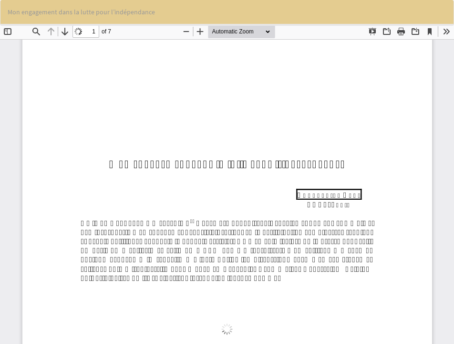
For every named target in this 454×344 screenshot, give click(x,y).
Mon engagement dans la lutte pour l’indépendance (81, 12)
